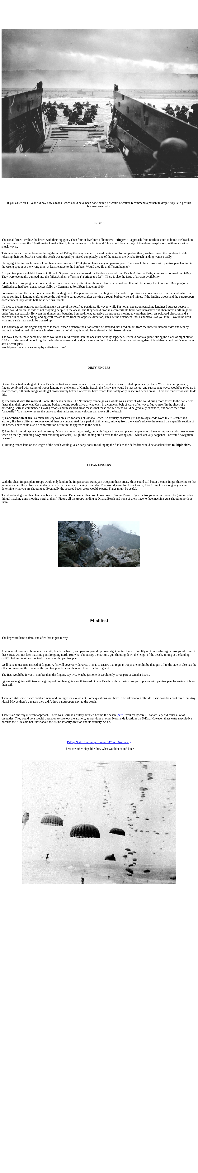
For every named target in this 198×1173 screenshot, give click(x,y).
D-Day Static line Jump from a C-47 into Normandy (99, 742)
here (120, 715)
